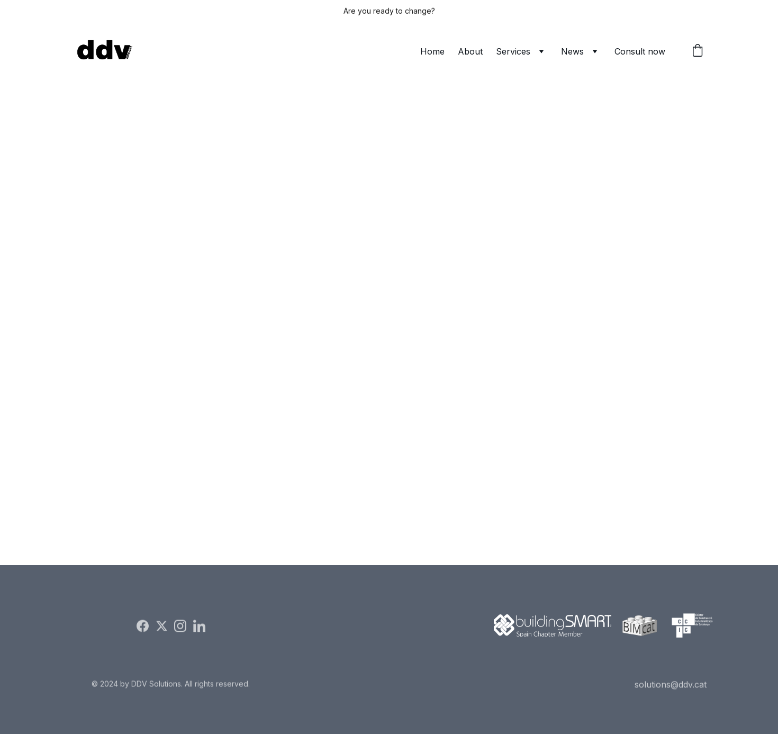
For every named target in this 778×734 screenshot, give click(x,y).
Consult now (639, 51)
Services (513, 51)
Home (432, 51)
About (470, 51)
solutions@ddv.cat (671, 684)
